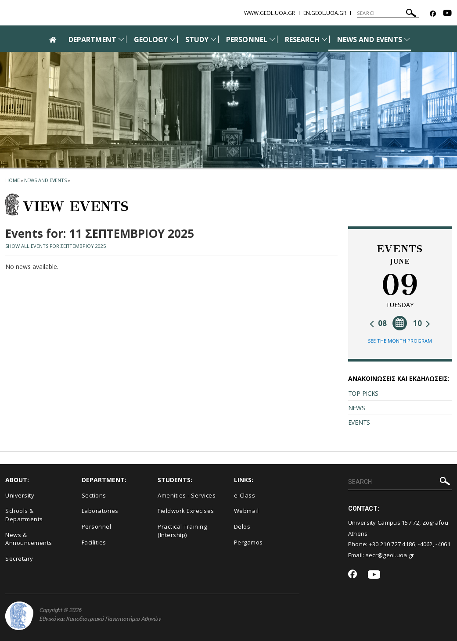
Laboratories (100, 511)
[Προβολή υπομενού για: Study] (213, 39)
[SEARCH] (388, 13)
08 (378, 323)
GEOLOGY (151, 39)
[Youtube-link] (447, 14)
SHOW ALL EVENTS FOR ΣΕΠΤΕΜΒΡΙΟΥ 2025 (55, 246)
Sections (94, 495)
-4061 (442, 544)
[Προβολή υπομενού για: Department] (121, 39)
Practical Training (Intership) (182, 531)
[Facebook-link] (433, 14)
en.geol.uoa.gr (324, 13)
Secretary (19, 558)
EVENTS (359, 422)
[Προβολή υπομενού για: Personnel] (272, 39)
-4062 (425, 544)
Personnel (97, 526)
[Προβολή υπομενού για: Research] (324, 39)
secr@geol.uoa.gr (390, 555)
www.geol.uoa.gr (269, 13)
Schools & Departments (24, 515)
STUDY (197, 39)
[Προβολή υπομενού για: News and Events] (407, 39)
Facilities (94, 542)
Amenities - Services (187, 495)
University (19, 495)
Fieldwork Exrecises (186, 511)
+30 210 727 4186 (392, 544)
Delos (242, 526)
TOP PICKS (363, 393)
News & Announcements (28, 539)
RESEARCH (302, 39)
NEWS (356, 408)
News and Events (45, 180)
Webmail (246, 511)
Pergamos (248, 542)
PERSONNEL (246, 39)
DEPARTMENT (92, 39)
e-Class (244, 495)
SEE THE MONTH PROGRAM (400, 340)
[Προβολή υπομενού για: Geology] (172, 39)
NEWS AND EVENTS (369, 39)
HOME (12, 180)
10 (421, 323)
